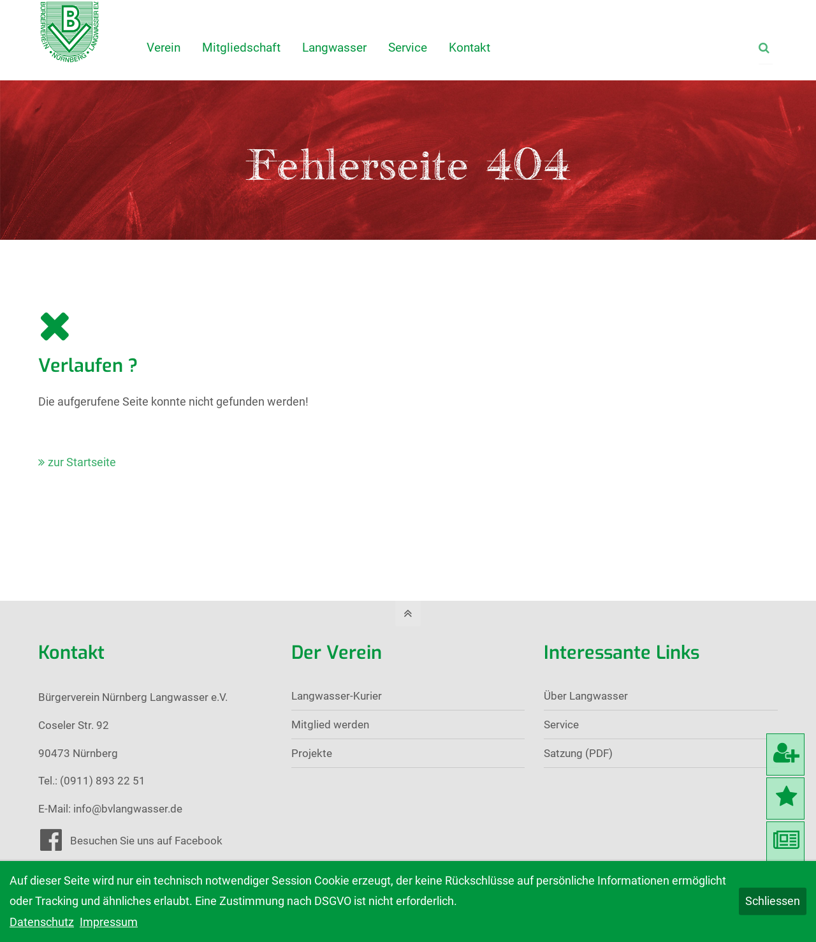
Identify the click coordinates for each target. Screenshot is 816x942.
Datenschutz (42, 922)
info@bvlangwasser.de (127, 808)
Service (561, 724)
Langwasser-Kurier (336, 695)
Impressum (109, 922)
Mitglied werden (330, 724)
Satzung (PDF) (578, 753)
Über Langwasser (586, 695)
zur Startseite (82, 462)
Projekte (311, 753)
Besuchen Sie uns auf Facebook (146, 840)
